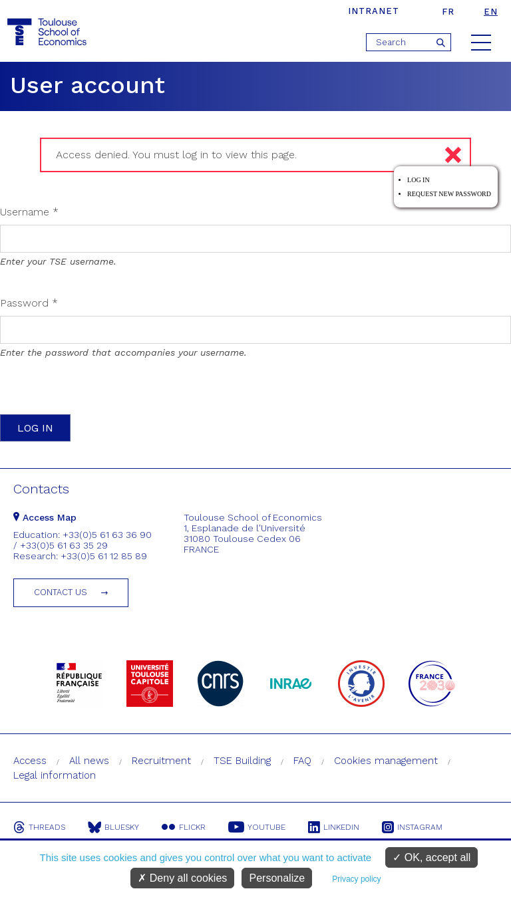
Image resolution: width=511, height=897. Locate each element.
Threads (39, 827)
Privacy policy (356, 879)
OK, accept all (431, 857)
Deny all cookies (182, 878)
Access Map (45, 517)
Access (30, 761)
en (491, 12)
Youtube (256, 827)
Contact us (60, 592)
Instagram (412, 827)
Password (29, 303)
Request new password (449, 193)
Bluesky (113, 827)
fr (448, 12)
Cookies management (386, 761)
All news (89, 761)
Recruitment (161, 761)
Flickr (184, 827)
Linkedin (333, 827)
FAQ (302, 761)
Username (29, 211)
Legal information (54, 775)
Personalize (277, 878)
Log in (418, 180)
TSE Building (242, 761)
